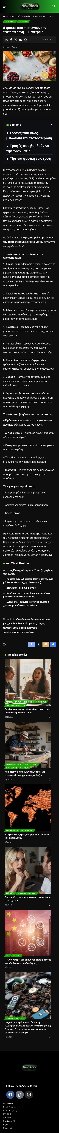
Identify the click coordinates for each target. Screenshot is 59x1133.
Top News (16, 956)
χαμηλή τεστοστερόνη (14, 632)
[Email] (20, 39)
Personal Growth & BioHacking (20, 702)
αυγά (27, 619)
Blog (11, 16)
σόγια (41, 623)
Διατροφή (23, 22)
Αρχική (5, 16)
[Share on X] (16, 39)
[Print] (25, 39)
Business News (31, 764)
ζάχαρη (46, 619)
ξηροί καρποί (20, 623)
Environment (27, 830)
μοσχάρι (7, 623)
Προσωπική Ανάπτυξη (15, 705)
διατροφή (36, 619)
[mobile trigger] (5, 6)
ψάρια (30, 632)
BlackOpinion (12, 830)
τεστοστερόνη (10, 627)
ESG (7, 956)
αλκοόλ (19, 619)
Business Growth (14, 764)
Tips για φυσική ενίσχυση (30, 158)
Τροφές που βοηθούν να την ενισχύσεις (27, 148)
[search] (53, 6)
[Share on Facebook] (11, 39)
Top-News (10, 22)
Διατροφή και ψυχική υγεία (21, 587)
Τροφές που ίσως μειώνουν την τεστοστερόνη (29, 135)
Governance (11, 768)
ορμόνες (32, 623)
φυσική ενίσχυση (28, 627)
